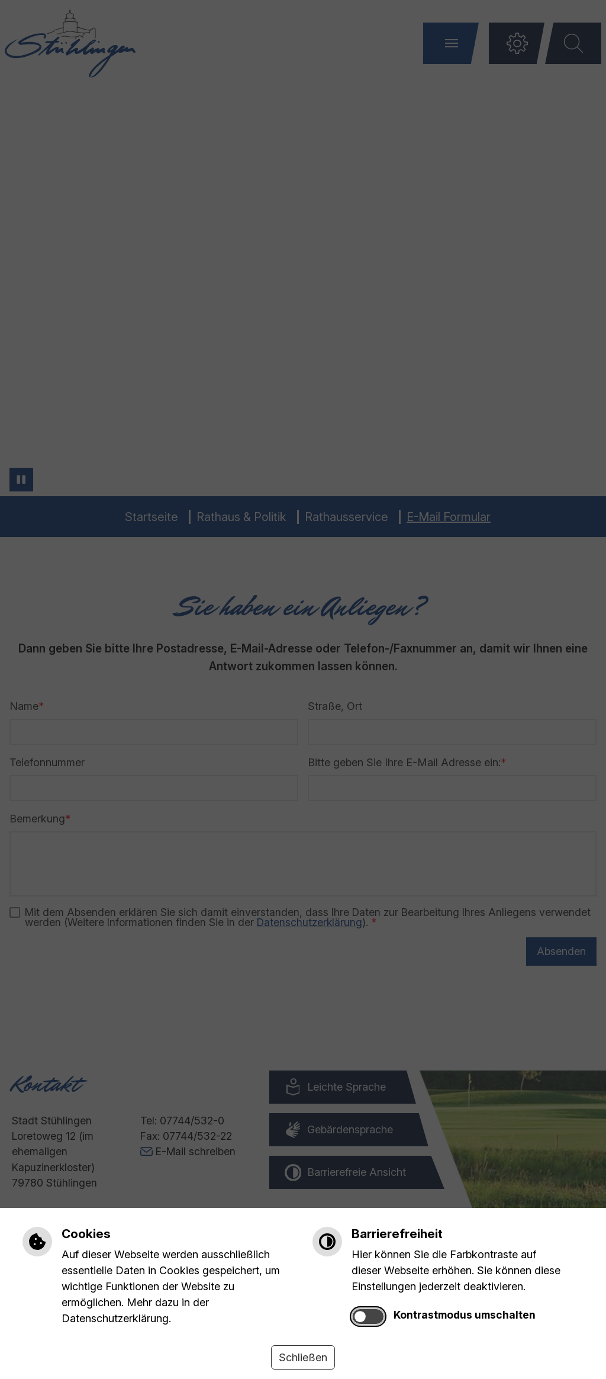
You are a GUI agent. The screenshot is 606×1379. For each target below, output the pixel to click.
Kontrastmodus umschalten (465, 1315)
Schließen (303, 1357)
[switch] (368, 1317)
